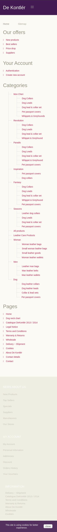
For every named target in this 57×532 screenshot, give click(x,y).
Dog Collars (27, 98)
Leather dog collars (31, 213)
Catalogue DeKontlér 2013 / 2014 (21, 322)
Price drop (10, 48)
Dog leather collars (31, 284)
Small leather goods (31, 253)
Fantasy (17, 182)
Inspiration (18, 169)
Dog (15, 279)
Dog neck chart (12, 318)
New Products (10, 394)
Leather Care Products (24, 235)
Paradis (17, 142)
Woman (17, 240)
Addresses (8, 456)
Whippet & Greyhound (32, 138)
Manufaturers (9, 418)
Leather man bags (30, 266)
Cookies (9, 348)
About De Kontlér (13, 352)
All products (19, 231)
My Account (9, 444)
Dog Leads (27, 103)
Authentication (12, 70)
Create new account (15, 75)
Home (6, 24)
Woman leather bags (31, 244)
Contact (9, 361)
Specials (7, 406)
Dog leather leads (30, 288)
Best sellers (11, 44)
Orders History (10, 468)
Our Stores (8, 424)
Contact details (12, 357)
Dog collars (27, 178)
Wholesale (10, 340)
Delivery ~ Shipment (15, 344)
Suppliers (10, 53)
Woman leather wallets (32, 257)
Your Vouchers (10, 474)
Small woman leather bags (34, 248)
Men (16, 262)
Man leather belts (30, 270)
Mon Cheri (18, 94)
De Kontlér (14, 7)
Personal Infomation (13, 450)
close (48, 526)
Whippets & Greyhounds (33, 116)
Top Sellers (8, 400)
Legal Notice (11, 327)
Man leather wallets (31, 275)
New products (12, 40)
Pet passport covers (31, 112)
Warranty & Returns (14, 335)
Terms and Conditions (15, 331)
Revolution (19, 120)
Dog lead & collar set (31, 107)
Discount (7, 462)
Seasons (18, 209)
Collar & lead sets (30, 292)
